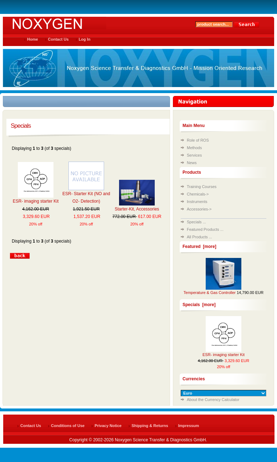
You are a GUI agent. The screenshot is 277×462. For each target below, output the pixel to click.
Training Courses (201, 186)
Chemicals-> (198, 194)
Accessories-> (199, 209)
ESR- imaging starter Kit (36, 201)
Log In (85, 39)
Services (194, 155)
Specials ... (196, 222)
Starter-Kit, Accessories (137, 209)
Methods (194, 148)
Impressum (188, 425)
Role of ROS (198, 140)
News (192, 163)
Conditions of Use (67, 425)
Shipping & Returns (150, 425)
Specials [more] (199, 304)
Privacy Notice (108, 425)
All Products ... (199, 237)
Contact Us (58, 39)
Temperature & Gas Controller (210, 292)
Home (32, 39)
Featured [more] (199, 246)
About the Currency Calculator (213, 399)
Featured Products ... (205, 229)
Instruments (197, 201)
